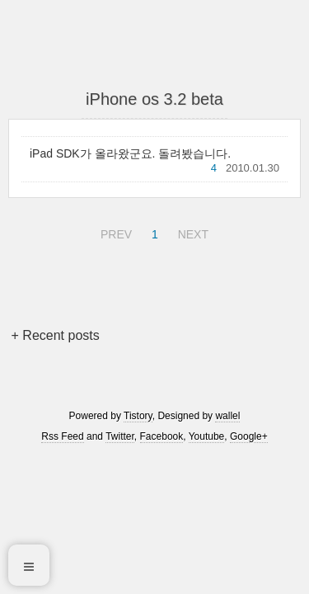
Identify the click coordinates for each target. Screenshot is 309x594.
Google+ (249, 436)
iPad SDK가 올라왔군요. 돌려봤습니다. (130, 153)
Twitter (119, 436)
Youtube (207, 436)
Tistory (138, 416)
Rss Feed (62, 436)
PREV (114, 232)
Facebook (162, 436)
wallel (227, 416)
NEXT (191, 232)
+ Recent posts (56, 335)
